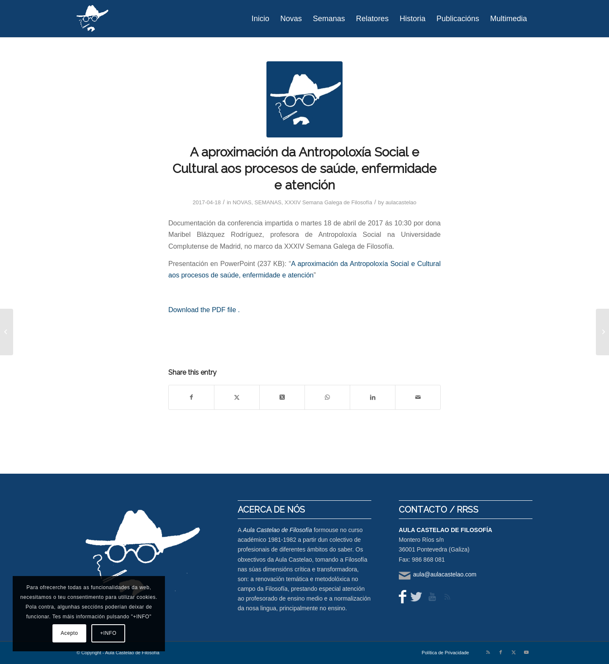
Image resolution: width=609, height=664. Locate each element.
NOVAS (242, 202)
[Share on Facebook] (191, 397)
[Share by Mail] (417, 397)
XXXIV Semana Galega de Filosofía (328, 202)
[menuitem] (260, 18)
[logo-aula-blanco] (93, 18)
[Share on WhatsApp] (327, 397)
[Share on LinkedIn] (372, 397)
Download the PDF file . (204, 309)
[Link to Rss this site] (488, 652)
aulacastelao (400, 202)
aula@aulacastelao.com (445, 574)
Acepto (69, 633)
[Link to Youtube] (526, 652)
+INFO (108, 633)
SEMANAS (268, 202)
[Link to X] (513, 652)
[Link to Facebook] (500, 652)
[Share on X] (236, 397)
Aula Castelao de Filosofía (277, 530)
